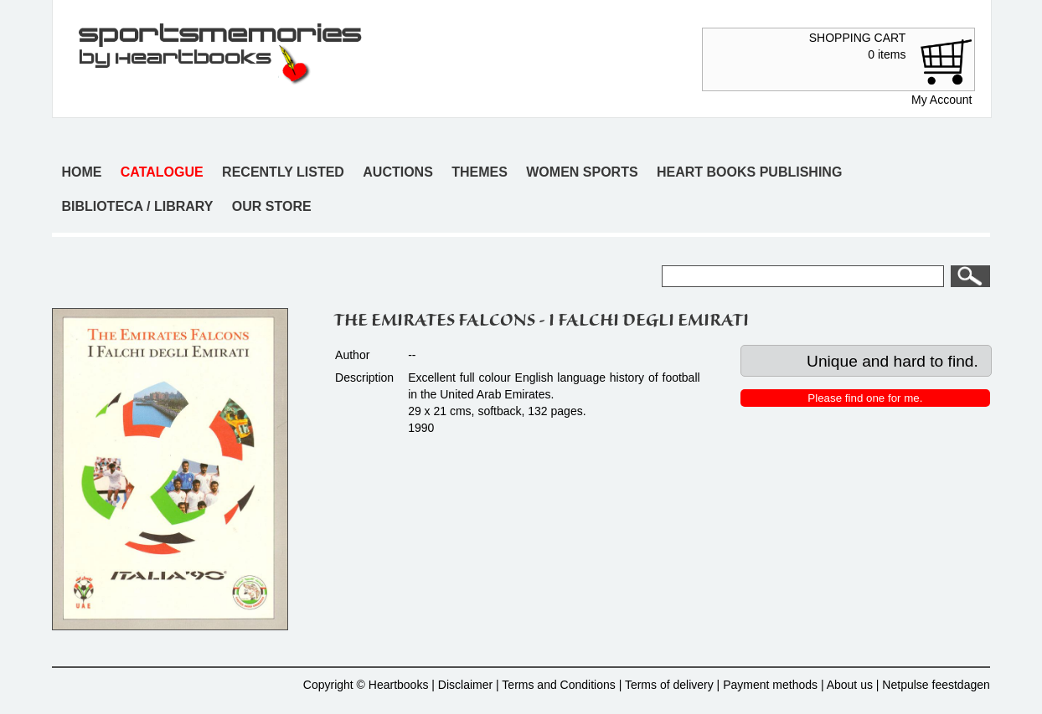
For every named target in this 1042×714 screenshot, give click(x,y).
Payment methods (770, 684)
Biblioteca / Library (137, 206)
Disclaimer (465, 684)
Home (81, 172)
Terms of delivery (669, 684)
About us (850, 684)
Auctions (398, 172)
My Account (941, 99)
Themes (479, 172)
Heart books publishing (749, 172)
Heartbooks (399, 684)
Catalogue (162, 172)
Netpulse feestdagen (935, 684)
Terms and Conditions (558, 684)
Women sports (581, 172)
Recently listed (283, 172)
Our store (272, 206)
